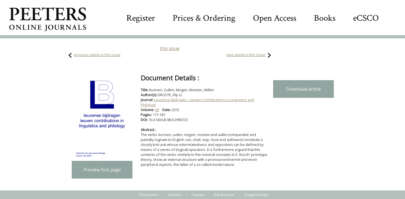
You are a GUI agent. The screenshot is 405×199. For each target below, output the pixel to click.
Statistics (175, 194)
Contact (197, 194)
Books (324, 18)
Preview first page (102, 170)
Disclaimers (148, 194)
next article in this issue (245, 54)
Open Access (274, 18)
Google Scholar (256, 194)
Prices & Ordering (204, 18)
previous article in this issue (97, 54)
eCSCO (366, 18)
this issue (170, 48)
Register (140, 18)
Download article (303, 89)
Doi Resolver (224, 194)
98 (157, 109)
